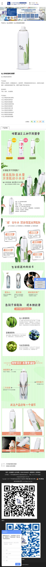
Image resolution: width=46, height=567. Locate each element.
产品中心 (3, 23)
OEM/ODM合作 (24, 472)
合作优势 (17, 472)
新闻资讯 (32, 472)
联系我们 (38, 472)
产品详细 (5, 128)
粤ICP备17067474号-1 (23, 564)
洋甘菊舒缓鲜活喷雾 (11, 464)
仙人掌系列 (10, 23)
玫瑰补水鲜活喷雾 (10, 466)
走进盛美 (11, 472)
